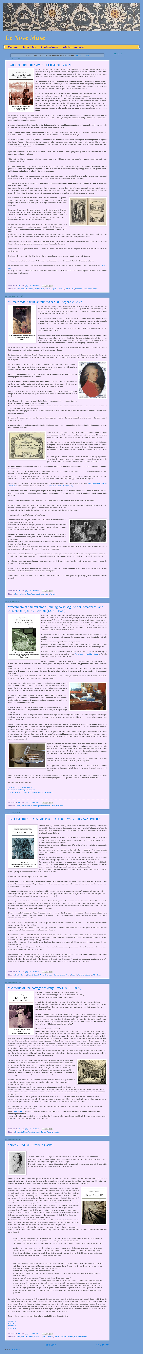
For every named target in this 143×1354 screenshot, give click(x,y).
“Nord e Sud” (18, 1111)
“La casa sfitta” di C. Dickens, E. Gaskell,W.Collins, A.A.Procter (30, 792)
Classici (17, 289)
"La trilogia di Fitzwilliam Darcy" (86, 654)
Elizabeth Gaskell (27, 289)
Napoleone (79, 289)
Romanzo (59, 806)
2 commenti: (34, 802)
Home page (13, 47)
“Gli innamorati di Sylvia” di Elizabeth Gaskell (40, 64)
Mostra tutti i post (82, 55)
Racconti (74, 975)
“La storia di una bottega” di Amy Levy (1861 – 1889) (44, 988)
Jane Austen (19, 594)
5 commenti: (34, 591)
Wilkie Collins (96, 975)
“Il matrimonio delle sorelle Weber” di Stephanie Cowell (46, 302)
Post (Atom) (16, 1349)
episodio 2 (12, 1323)
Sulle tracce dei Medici (73, 47)
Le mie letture (29, 47)
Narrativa (53, 594)
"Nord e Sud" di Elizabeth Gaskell (31, 1145)
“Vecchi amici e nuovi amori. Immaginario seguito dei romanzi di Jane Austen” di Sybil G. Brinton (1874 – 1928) (55, 608)
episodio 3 (12, 1326)
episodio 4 (12, 1328)
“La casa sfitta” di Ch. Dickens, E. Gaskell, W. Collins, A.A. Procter (54, 818)
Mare (72, 289)
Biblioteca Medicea (49, 47)
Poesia (68, 975)
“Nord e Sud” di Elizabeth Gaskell (20, 787)
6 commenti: (34, 286)
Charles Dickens (20, 975)
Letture (67, 289)
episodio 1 (12, 1321)
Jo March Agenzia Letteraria (54, 289)
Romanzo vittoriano (90, 289)
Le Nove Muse (25, 37)
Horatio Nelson (39, 289)
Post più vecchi (102, 1345)
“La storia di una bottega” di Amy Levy (59, 486)
